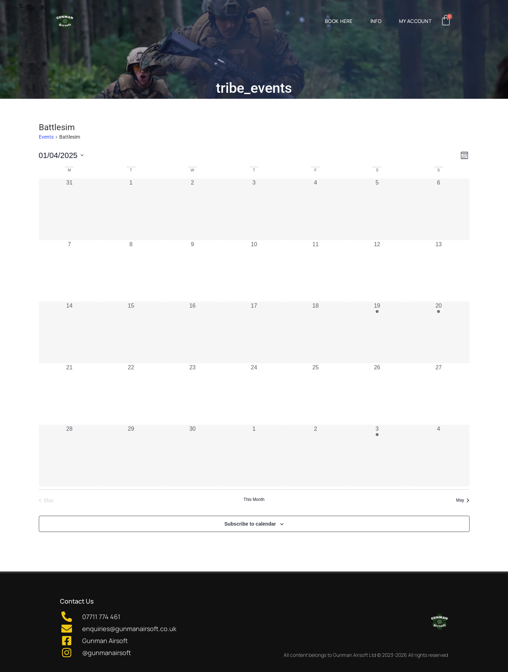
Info (375, 21)
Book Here (339, 21)
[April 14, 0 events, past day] (69, 332)
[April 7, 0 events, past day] (69, 271)
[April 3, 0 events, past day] (254, 209)
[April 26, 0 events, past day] (377, 394)
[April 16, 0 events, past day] (192, 332)
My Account (415, 21)
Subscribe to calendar (250, 524)
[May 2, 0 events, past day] (315, 455)
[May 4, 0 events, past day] (438, 455)
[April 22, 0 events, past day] (131, 394)
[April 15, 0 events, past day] (131, 332)
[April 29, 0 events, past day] (131, 455)
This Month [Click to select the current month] (253, 499)
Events (46, 137)
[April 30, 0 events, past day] (192, 455)
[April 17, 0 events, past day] (254, 332)
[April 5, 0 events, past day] (377, 209)
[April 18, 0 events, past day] (315, 332)
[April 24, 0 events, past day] (254, 394)
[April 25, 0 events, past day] (315, 394)
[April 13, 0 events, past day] (438, 271)
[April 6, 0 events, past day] (438, 209)
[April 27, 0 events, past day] (438, 394)
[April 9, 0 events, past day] (192, 271)
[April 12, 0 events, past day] (377, 271)
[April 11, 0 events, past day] (315, 271)
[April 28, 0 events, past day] (69, 455)
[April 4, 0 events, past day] (315, 209)
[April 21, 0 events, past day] (69, 394)
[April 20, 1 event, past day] (438, 332)
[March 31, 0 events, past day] (69, 209)
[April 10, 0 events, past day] (254, 271)
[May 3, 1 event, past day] (377, 455)
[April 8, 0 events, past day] (131, 271)
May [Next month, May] (463, 500)
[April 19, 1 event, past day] (377, 332)
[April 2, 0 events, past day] (192, 209)
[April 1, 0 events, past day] (131, 209)
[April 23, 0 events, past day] (192, 394)
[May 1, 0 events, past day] (254, 455)
